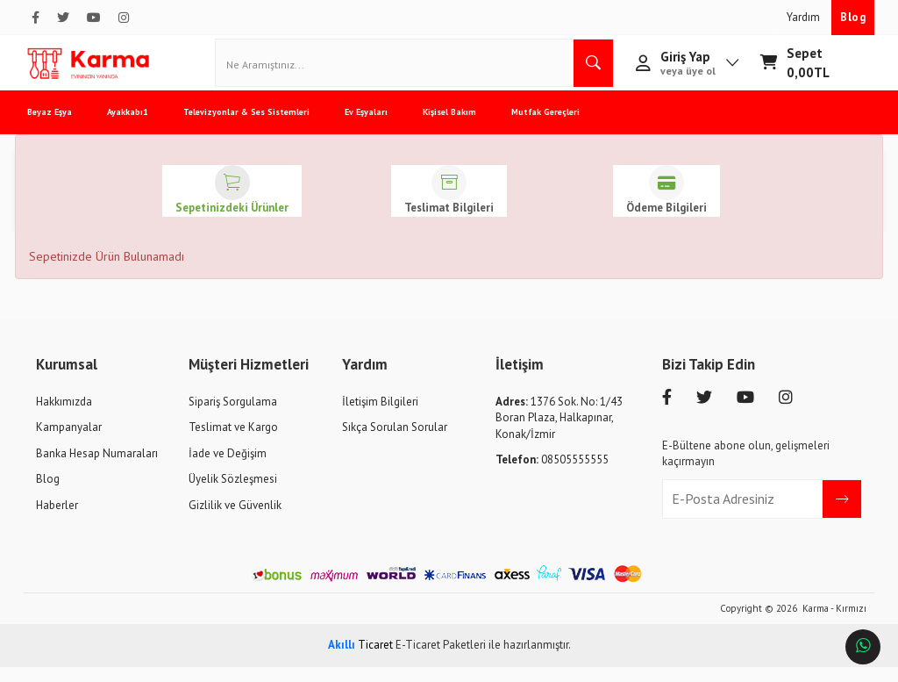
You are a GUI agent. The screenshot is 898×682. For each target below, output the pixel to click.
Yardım (805, 17)
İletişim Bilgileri (380, 416)
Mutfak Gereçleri (558, 127)
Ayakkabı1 (140, 127)
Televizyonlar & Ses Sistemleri (259, 127)
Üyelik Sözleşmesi (233, 493)
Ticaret (360, 659)
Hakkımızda (64, 416)
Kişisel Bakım (462, 127)
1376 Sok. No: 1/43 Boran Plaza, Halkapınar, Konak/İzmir (559, 432)
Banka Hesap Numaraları (97, 468)
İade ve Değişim (228, 468)
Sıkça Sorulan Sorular (394, 441)
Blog (853, 17)
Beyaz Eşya (62, 127)
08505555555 (552, 474)
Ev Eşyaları (379, 127)
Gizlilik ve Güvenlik (235, 520)
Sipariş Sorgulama (233, 416)
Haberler (57, 520)
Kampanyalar (69, 441)
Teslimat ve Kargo (233, 441)
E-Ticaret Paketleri (441, 659)
